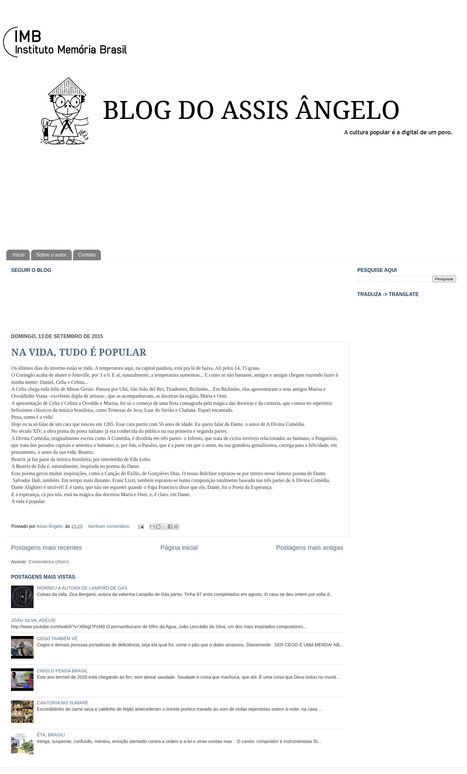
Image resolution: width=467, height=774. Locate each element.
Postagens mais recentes (46, 547)
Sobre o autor (51, 254)
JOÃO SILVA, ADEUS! (33, 620)
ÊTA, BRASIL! (51, 734)
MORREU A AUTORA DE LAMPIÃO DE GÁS (82, 588)
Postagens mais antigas (309, 547)
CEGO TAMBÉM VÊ (57, 638)
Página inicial (179, 547)
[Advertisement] (233, 196)
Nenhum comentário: (110, 526)
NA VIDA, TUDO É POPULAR (78, 352)
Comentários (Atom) (49, 561)
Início (18, 254)
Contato (87, 254)
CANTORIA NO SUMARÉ (62, 702)
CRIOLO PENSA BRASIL (62, 670)
